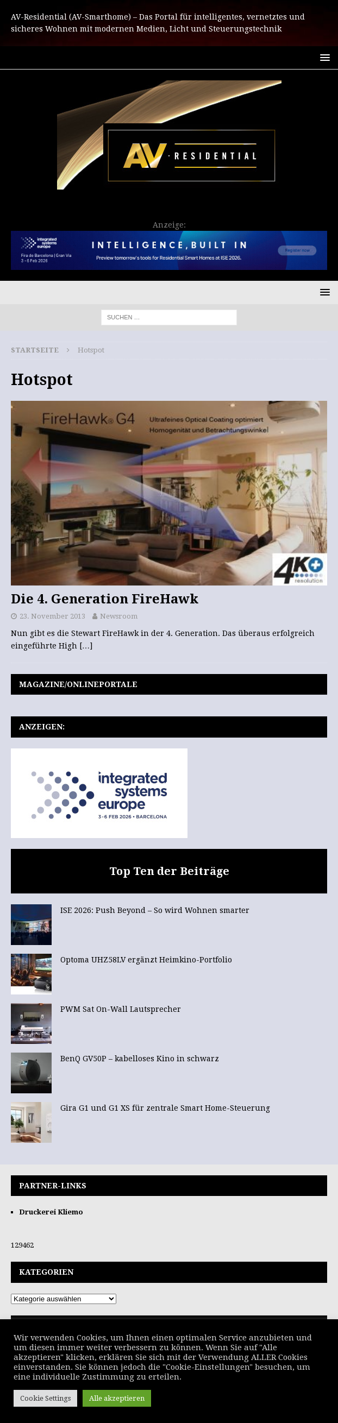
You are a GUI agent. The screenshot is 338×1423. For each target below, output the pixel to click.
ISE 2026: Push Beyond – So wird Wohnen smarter (154, 910)
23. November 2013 (52, 616)
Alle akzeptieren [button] (117, 1398)
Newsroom (118, 616)
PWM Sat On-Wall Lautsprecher (120, 1009)
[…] (85, 645)
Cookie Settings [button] (45, 1398)
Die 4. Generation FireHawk (104, 599)
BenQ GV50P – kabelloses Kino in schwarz (139, 1058)
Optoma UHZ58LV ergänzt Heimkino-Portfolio (146, 959)
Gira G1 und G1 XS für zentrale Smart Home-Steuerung (165, 1108)
